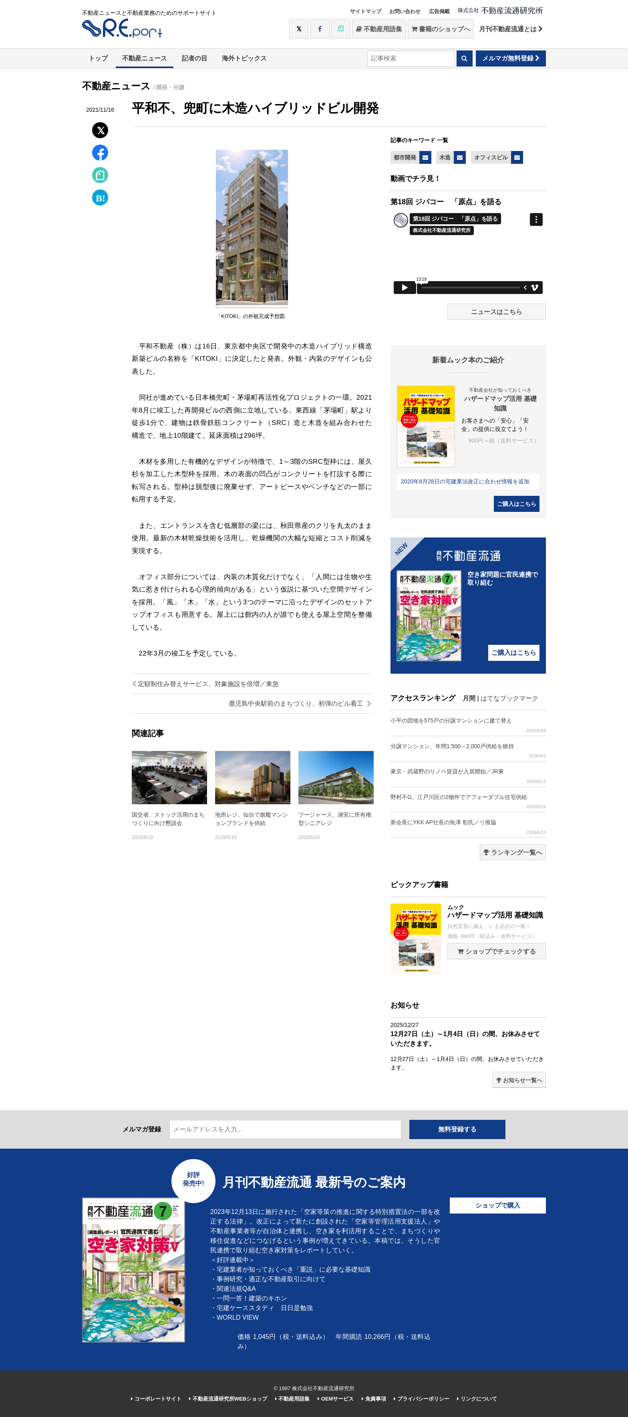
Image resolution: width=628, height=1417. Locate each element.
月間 (469, 698)
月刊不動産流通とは (511, 29)
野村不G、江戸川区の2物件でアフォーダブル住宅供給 (468, 801)
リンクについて (477, 1399)
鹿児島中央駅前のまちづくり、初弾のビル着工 (300, 703)
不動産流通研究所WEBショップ (228, 1399)
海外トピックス (244, 58)
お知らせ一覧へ (519, 1080)
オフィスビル (491, 157)
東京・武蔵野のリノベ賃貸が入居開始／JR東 (468, 776)
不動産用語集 (379, 29)
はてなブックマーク (509, 698)
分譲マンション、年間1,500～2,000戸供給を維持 (468, 751)
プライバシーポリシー (421, 1399)
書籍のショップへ (440, 29)
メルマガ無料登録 (510, 58)
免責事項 (374, 1399)
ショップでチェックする (496, 951)
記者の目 (194, 58)
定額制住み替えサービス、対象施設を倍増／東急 (205, 683)
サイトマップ (365, 11)
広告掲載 (439, 11)
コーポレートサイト (156, 1399)
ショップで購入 (497, 1205)
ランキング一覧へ (512, 852)
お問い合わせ (405, 11)
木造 (445, 157)
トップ (98, 58)
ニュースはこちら (496, 311)
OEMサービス (336, 1399)
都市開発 (405, 157)
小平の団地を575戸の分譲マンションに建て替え (468, 725)
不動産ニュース (144, 58)
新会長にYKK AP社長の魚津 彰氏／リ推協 (468, 827)
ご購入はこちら (516, 504)
